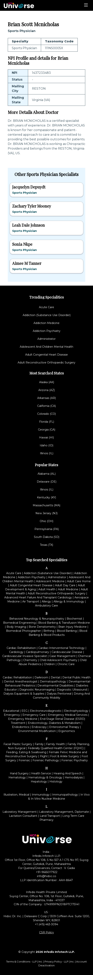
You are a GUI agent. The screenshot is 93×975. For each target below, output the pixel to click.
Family (39, 744)
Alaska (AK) (46, 382)
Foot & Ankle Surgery (64, 756)
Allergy (46, 601)
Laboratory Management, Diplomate (64, 811)
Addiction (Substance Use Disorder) (47, 315)
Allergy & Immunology (68, 601)
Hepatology (39, 781)
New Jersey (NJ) (46, 513)
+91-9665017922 (46, 872)
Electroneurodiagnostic (46, 711)
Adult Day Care (65, 585)
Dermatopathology (53, 681)
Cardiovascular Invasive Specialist (24, 656)
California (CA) (46, 406)
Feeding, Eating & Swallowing (26, 752)
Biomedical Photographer (23, 631)
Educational (11, 711)
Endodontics (20, 727)
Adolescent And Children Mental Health (46, 346)
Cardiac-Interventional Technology (61, 648)
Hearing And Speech (67, 773)
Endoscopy (39, 727)
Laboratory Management (20, 811)
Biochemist (74, 618)
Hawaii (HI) (46, 437)
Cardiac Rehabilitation (21, 648)
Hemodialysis (74, 777)
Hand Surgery (19, 773)
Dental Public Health (76, 677)
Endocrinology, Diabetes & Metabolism (54, 723)
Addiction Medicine (46, 323)
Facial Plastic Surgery (17, 744)
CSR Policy (46, 932)
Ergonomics (66, 731)
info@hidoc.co (46, 876)
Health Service (41, 773)
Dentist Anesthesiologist (20, 681)
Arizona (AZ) (46, 390)
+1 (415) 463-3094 (46, 924)
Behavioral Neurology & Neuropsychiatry (36, 618)
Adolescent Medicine (50, 581)
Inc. (41, 961)
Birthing (48, 631)
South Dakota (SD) (46, 537)
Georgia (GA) (46, 429)
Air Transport (30, 601)
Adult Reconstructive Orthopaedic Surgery (46, 362)
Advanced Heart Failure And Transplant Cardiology (38, 597)
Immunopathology (65, 794)
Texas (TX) (46, 544)
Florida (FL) (46, 421)
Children (49, 664)
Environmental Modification (37, 731)
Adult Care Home (79, 581)
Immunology (41, 794)
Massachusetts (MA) (46, 505)
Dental (55, 677)
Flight (44, 756)
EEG (25, 711)
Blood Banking (67, 631)
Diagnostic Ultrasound (72, 689)
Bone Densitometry (42, 626)
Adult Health (46, 589)
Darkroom (41, 677)
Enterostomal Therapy (64, 727)
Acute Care (46, 307)
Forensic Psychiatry (74, 760)
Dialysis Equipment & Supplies (23, 693)
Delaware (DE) (46, 481)
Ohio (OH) (46, 521)
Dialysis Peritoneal (59, 693)
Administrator (46, 338)
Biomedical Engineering (19, 622)
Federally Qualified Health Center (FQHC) (56, 748)
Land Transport (50, 816)
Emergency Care (34, 715)
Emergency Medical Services (67, 715)
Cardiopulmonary (37, 652)
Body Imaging (16, 626)
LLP (34, 961)
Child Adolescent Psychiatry (58, 660)
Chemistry (30, 660)
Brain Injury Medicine (72, 626)
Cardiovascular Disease (67, 652)
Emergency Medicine (22, 719)
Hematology (17, 777)
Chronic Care (66, 664)
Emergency (12, 715)
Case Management (62, 656)
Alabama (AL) (47, 473)
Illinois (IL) (46, 453)
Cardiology (16, 652)
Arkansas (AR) (46, 398)
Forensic (24, 760)
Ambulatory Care (46, 605)
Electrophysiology (76, 711)
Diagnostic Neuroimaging (36, 689)
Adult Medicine (68, 589)
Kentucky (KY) (46, 497)
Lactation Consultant (23, 816)
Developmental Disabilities (55, 685)
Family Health (55, 744)
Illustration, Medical (16, 794)
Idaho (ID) (46, 445)
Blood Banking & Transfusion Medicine (64, 622)
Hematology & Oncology (45, 777)
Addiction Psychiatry (46, 331)
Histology (55, 781)
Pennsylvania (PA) (46, 529)
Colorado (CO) (46, 413)
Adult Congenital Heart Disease (46, 354)
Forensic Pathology (46, 760)
